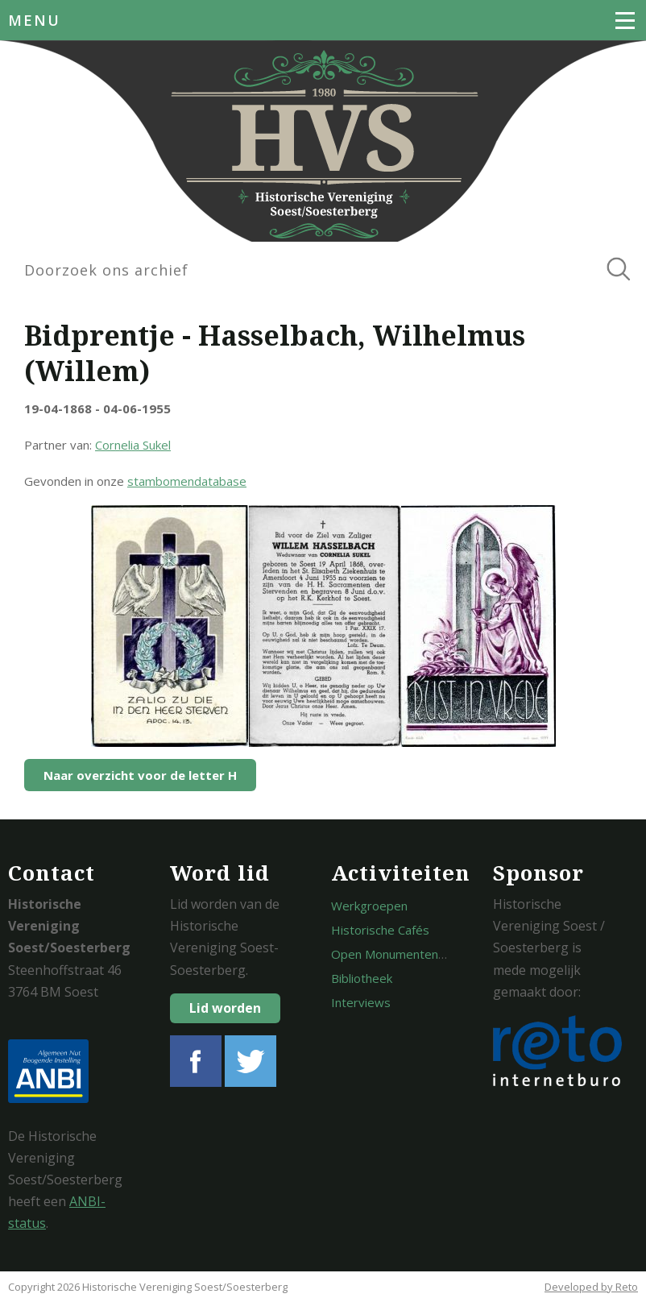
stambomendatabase (186, 481)
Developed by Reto (591, 1286)
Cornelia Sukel (133, 445)
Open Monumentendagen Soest (419, 954)
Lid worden (225, 1008)
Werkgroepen (369, 906)
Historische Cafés (380, 930)
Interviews (361, 1002)
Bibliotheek (361, 978)
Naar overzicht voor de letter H (140, 775)
